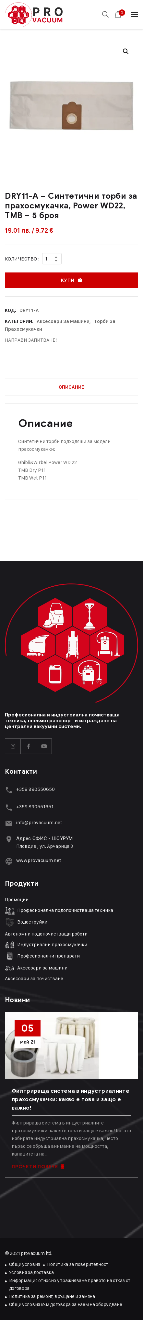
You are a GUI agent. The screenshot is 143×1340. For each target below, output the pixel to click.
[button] (126, 51)
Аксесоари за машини (63, 321)
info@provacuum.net (39, 822)
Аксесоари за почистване (34, 978)
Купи (68, 280)
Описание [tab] (71, 387)
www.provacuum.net (38, 860)
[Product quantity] (52, 258)
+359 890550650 (35, 789)
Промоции (17, 899)
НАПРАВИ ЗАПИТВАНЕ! (31, 340)
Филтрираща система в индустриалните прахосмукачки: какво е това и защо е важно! (70, 1099)
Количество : (22, 259)
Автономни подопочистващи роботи (46, 934)
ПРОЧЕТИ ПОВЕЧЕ (38, 1166)
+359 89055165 (33, 806)
